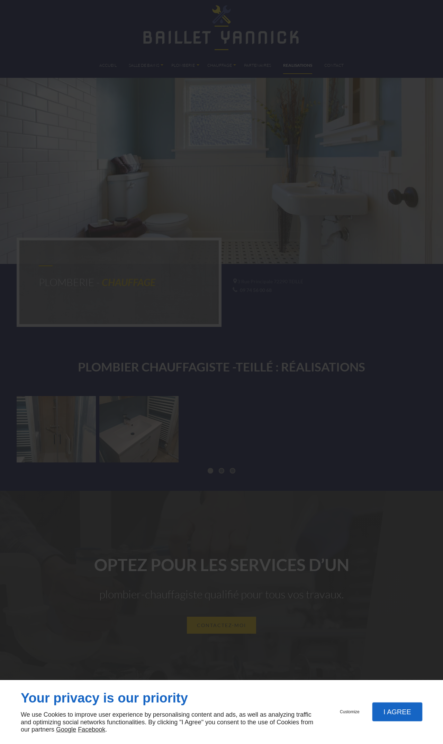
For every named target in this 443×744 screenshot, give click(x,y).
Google (66, 729)
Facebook (91, 729)
